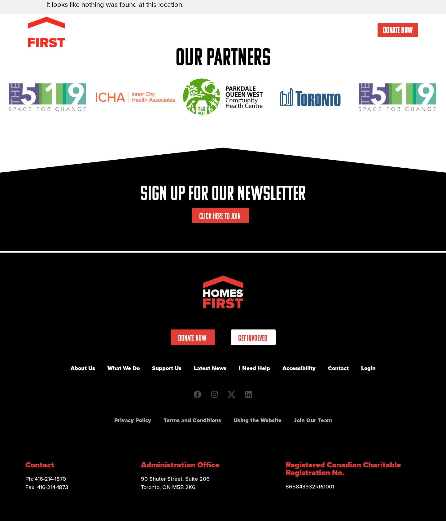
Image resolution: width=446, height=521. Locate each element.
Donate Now (398, 30)
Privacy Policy (132, 420)
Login (368, 368)
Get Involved (241, 30)
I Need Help (327, 30)
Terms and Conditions (192, 420)
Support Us (166, 368)
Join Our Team (313, 420)
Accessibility (299, 368)
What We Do (195, 30)
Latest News (285, 30)
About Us (154, 30)
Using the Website (258, 420)
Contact (362, 30)
